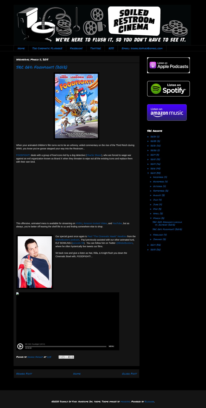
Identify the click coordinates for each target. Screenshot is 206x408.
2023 (153, 141)
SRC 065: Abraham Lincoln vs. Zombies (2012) (167, 223)
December (158, 177)
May (156, 208)
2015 (153, 173)
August (157, 195)
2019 (153, 154)
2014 (153, 244)
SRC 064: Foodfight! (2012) (167, 229)
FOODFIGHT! (23, 155)
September (159, 190)
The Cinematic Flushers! (47, 48)
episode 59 (78, 243)
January (158, 239)
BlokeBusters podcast (67, 239)
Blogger (149, 401)
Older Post (129, 373)
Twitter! (95, 48)
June (156, 204)
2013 (153, 249)
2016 (153, 168)
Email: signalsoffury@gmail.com (142, 48)
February (158, 234)
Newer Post (24, 373)
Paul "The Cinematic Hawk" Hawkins (107, 236)
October (158, 186)
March (157, 218)
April (156, 213)
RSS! (111, 48)
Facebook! (76, 48)
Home (21, 48)
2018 (153, 159)
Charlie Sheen (93, 155)
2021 (153, 145)
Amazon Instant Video (95, 223)
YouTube (117, 223)
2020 (153, 150)
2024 (153, 136)
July (156, 199)
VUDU (79, 223)
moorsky (125, 401)
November (159, 181)
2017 (153, 163)
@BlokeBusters (124, 243)
